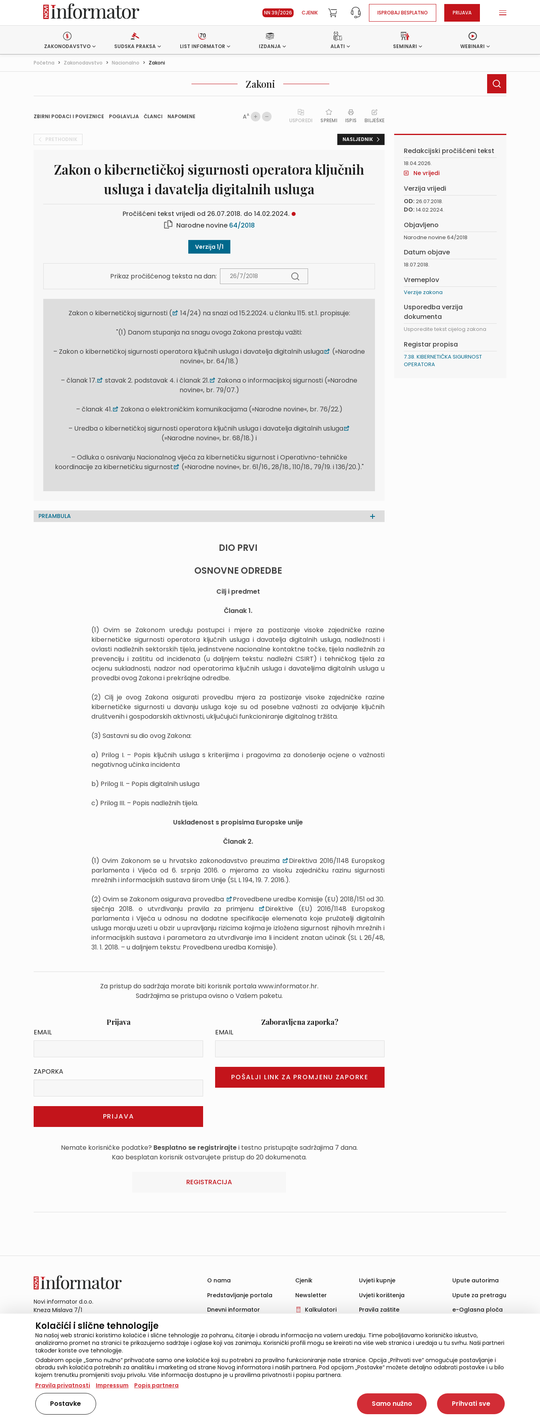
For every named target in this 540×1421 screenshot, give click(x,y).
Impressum (112, 1385)
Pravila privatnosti (62, 1385)
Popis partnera (156, 1385)
